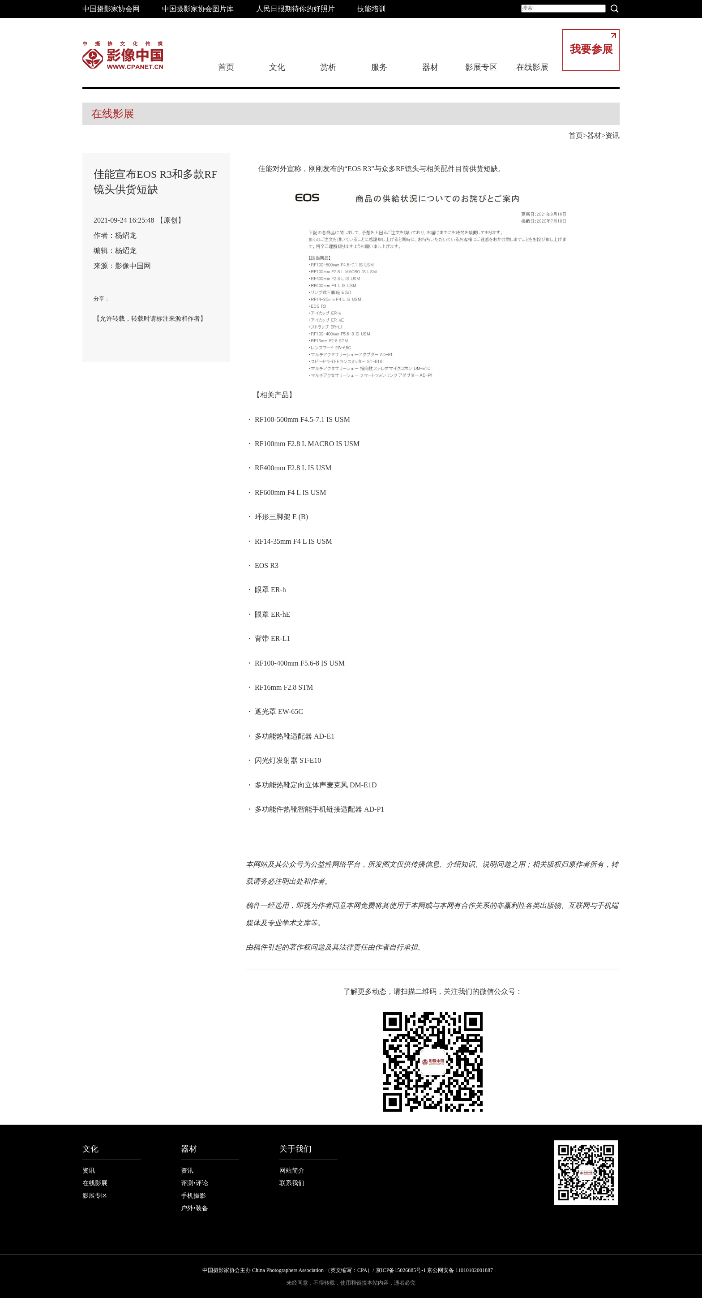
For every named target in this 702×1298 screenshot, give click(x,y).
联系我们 (291, 1183)
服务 (379, 67)
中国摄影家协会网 (111, 9)
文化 (277, 67)
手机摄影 (193, 1195)
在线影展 (532, 67)
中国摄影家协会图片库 (198, 9)
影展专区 (481, 67)
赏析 (328, 67)
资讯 (612, 135)
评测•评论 (194, 1183)
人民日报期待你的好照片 (295, 9)
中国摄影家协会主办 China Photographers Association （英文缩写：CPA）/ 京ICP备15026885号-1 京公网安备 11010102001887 (347, 1270)
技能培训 (371, 9)
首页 (226, 67)
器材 (430, 67)
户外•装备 (194, 1208)
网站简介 (291, 1170)
